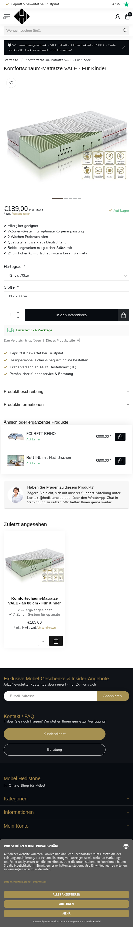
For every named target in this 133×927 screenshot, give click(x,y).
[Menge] (43, 641)
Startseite (11, 60)
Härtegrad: (14, 266)
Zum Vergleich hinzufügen (22, 340)
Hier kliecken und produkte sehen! (48, 50)
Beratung (54, 749)
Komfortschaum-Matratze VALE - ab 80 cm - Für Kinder (34, 600)
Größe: (11, 287)
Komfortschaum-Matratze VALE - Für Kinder (58, 60)
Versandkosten (21, 214)
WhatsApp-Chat (101, 497)
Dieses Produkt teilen (63, 340)
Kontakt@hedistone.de (45, 497)
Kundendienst (55, 734)
